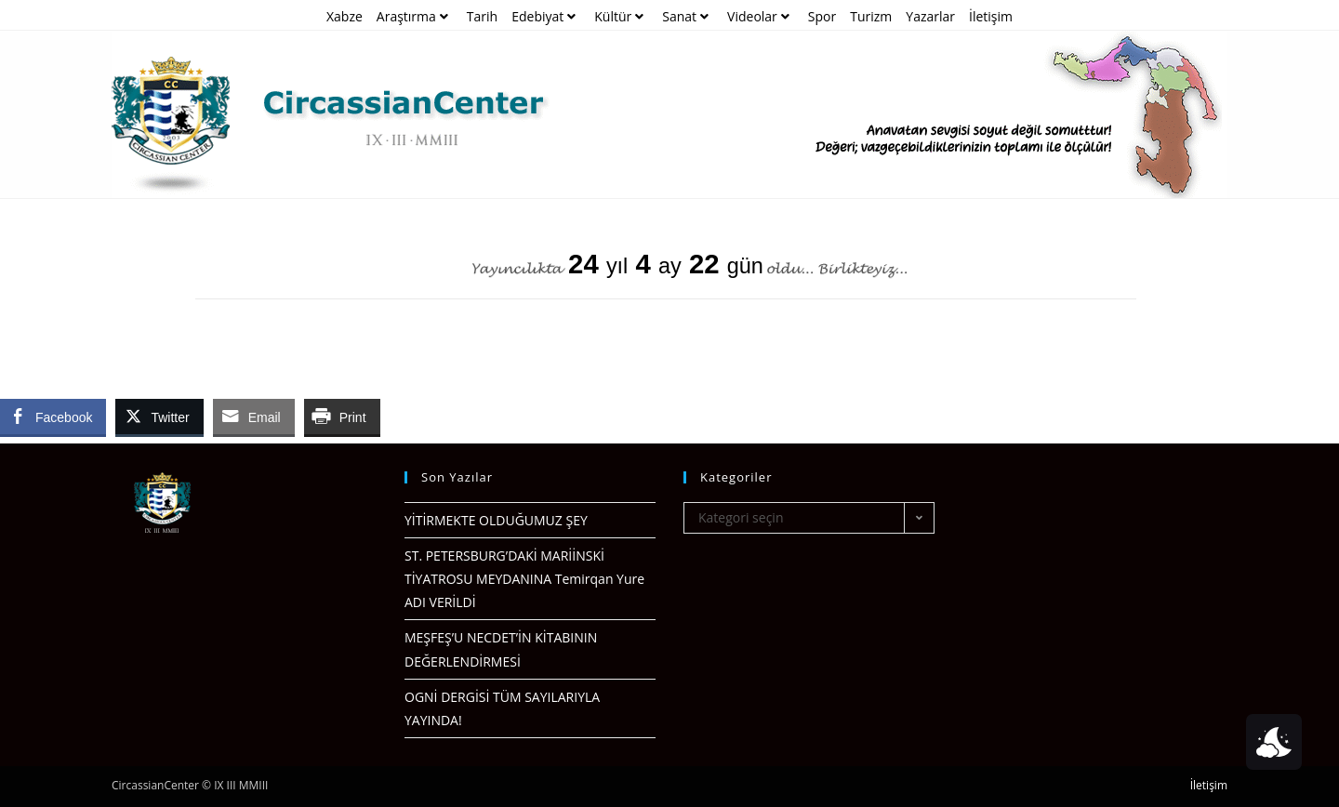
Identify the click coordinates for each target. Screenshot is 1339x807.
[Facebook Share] (53, 416)
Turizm (871, 16)
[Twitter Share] (159, 416)
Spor (822, 16)
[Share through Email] (254, 416)
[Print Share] (342, 416)
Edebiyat (545, 16)
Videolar (760, 16)
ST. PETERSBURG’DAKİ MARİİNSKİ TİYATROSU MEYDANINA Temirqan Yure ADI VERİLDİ (524, 579)
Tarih (482, 16)
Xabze (344, 16)
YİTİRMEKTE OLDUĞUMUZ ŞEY (496, 520)
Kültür (621, 16)
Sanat (687, 16)
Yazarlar (930, 16)
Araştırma (415, 16)
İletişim (991, 16)
